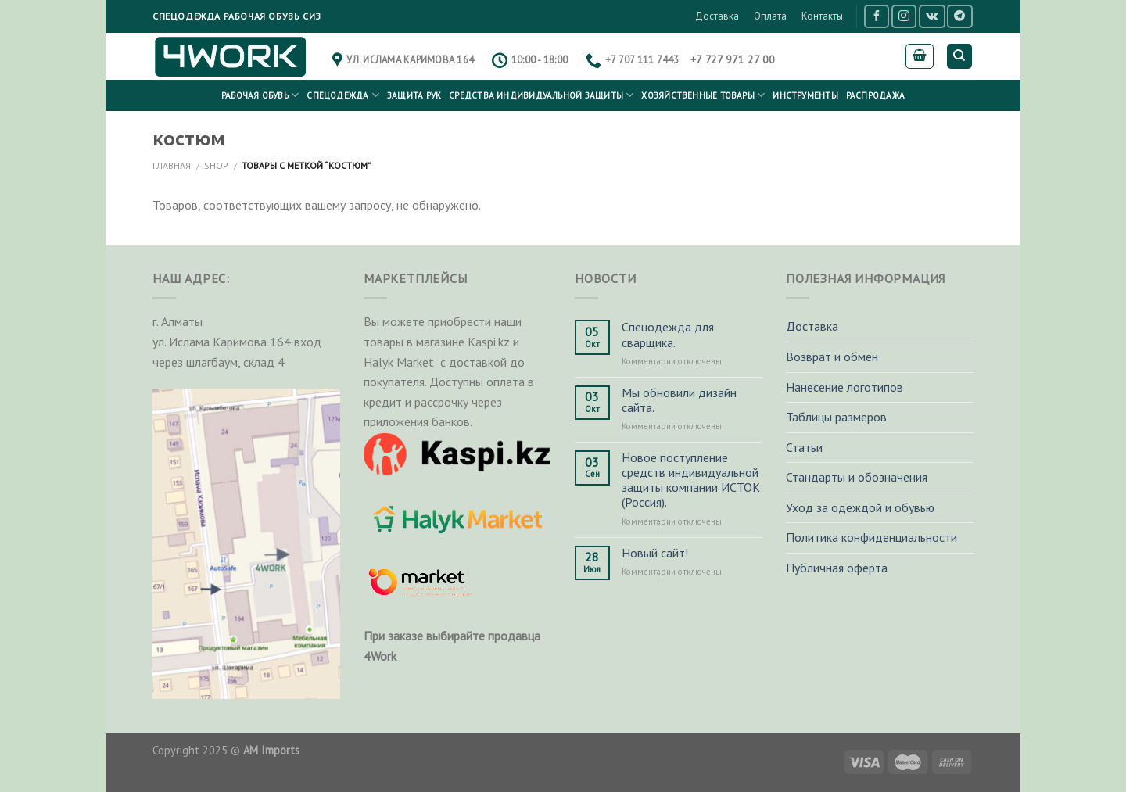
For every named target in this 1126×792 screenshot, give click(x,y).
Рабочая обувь (260, 95)
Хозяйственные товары (703, 95)
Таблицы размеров (836, 417)
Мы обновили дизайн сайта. (679, 400)
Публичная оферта (837, 567)
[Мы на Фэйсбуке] (876, 16)
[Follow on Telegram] (959, 16)
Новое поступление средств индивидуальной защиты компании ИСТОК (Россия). (691, 480)
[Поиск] (960, 57)
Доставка (717, 16)
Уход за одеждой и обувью (860, 507)
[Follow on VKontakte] (932, 16)
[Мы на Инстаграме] (903, 16)
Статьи (804, 447)
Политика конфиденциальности (871, 537)
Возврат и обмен (832, 356)
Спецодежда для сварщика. (668, 334)
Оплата (770, 16)
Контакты (822, 16)
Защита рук (414, 95)
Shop (216, 165)
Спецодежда (343, 95)
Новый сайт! (655, 553)
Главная (171, 165)
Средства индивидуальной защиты (541, 95)
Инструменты (805, 95)
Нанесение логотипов (844, 387)
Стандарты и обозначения (856, 477)
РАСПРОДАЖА (875, 95)
